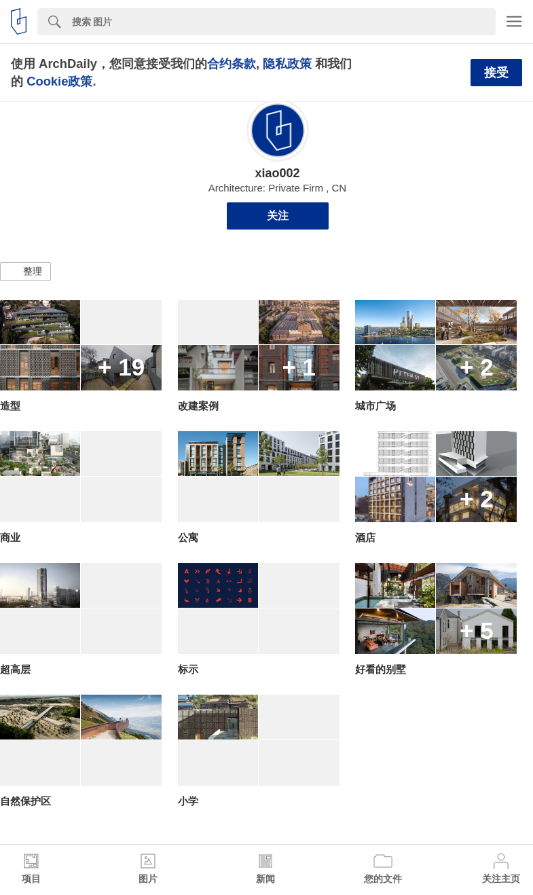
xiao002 (277, 173)
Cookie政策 (59, 81)
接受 (496, 72)
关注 (278, 215)
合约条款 (231, 63)
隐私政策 (287, 63)
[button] (25, 271)
